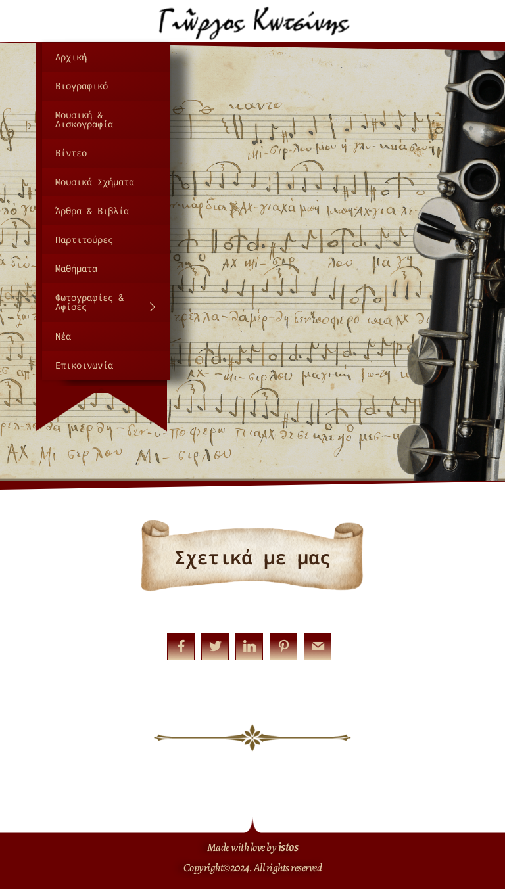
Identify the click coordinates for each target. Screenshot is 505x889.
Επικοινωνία (84, 365)
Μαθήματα (76, 268)
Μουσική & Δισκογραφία (84, 119)
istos (288, 846)
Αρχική (71, 57)
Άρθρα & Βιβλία (92, 210)
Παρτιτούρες (84, 239)
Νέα (63, 336)
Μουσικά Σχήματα (94, 181)
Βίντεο (71, 153)
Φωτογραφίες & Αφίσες (106, 302)
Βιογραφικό (81, 86)
